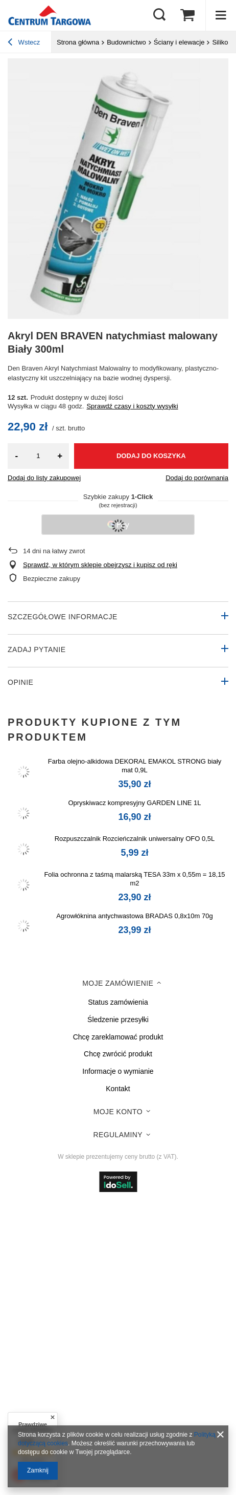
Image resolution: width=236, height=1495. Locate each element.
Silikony (223, 42)
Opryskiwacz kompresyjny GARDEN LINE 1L (134, 803)
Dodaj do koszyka (151, 456)
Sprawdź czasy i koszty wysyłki (132, 406)
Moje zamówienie (117, 983)
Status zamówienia (118, 1002)
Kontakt (118, 1089)
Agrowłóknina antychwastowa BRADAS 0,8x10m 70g (134, 916)
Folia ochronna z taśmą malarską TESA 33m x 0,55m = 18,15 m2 (134, 879)
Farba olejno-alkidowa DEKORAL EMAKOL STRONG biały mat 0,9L (134, 765)
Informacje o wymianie (117, 1071)
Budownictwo (126, 42)
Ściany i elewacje (179, 42)
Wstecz (24, 43)
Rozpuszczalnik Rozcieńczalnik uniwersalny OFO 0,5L (135, 838)
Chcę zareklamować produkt (118, 1037)
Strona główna (78, 42)
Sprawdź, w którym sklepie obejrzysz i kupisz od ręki (100, 565)
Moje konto (118, 1112)
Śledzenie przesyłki (118, 1019)
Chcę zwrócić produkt (118, 1054)
